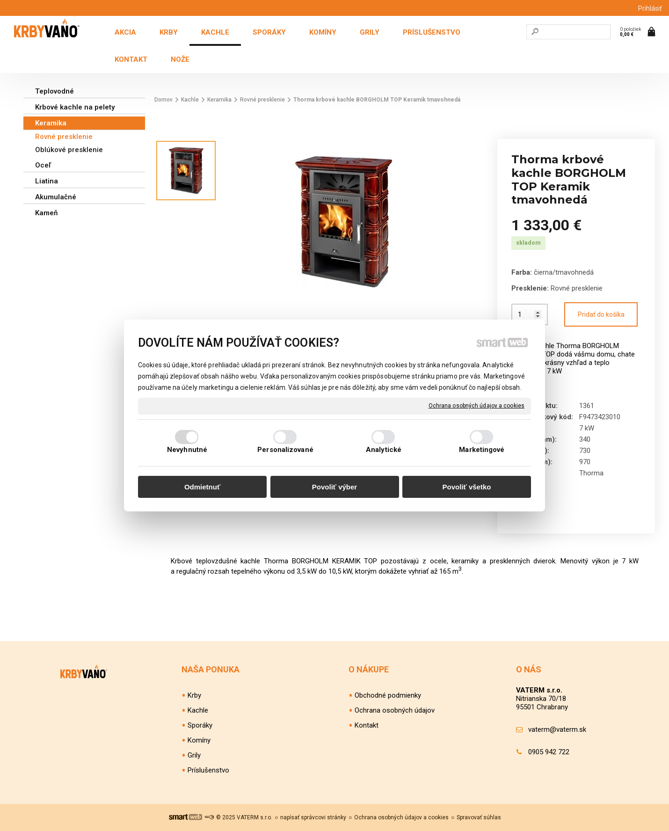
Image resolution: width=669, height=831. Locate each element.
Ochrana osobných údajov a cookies (476, 405)
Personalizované (285, 449)
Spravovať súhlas (479, 817)
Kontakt (366, 725)
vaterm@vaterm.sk (557, 729)
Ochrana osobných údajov (395, 710)
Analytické (383, 449)
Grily (194, 755)
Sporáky (200, 725)
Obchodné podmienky (388, 695)
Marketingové (481, 449)
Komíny (199, 740)
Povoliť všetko (467, 487)
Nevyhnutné (187, 449)
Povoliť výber (334, 487)
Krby (194, 695)
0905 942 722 (548, 752)
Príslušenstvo (208, 770)
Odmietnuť (202, 487)
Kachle (198, 710)
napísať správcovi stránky (313, 817)
